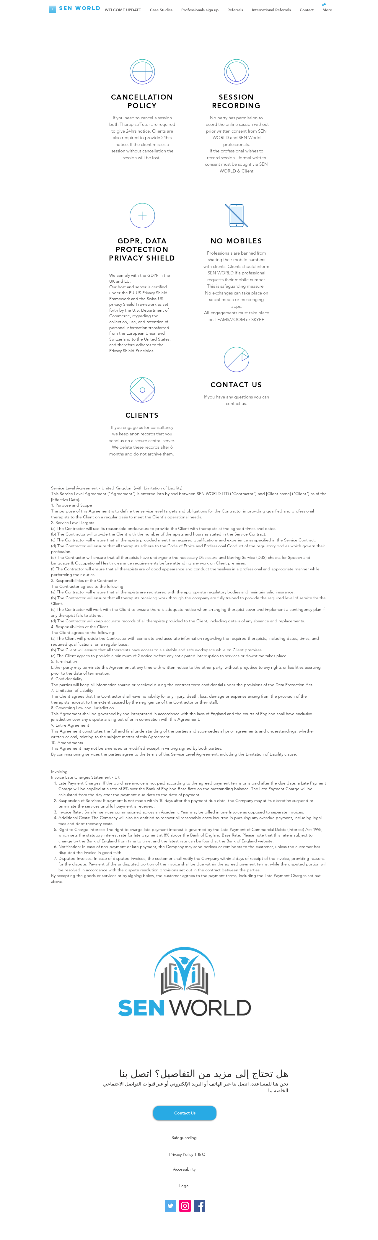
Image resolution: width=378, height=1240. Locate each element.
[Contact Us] (184, 1113)
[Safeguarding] (184, 1138)
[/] (52, 9)
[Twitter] (170, 1206)
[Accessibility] (184, 1169)
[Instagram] (185, 1206)
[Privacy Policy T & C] (187, 1155)
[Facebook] (199, 1206)
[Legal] (184, 1186)
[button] (324, 4)
